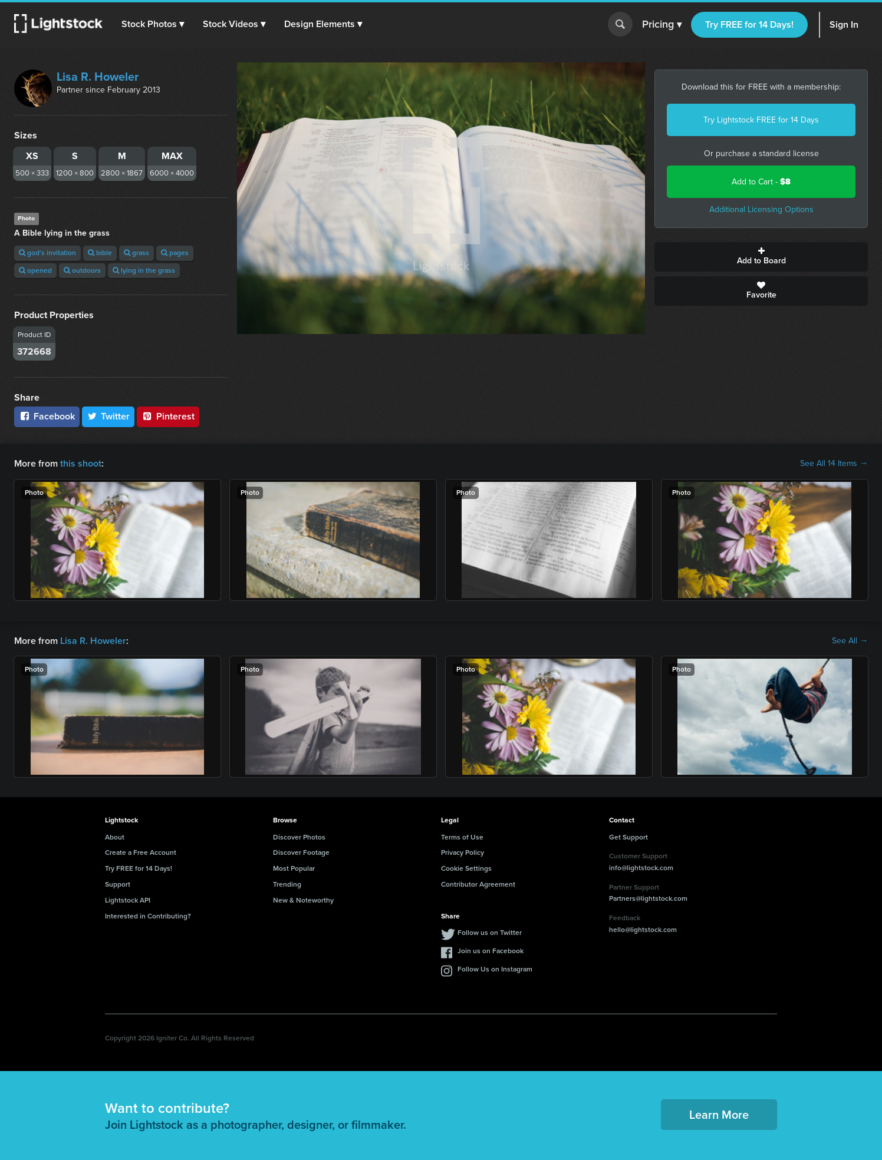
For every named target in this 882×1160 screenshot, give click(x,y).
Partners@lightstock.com (648, 898)
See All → (850, 641)
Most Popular (294, 868)
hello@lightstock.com (643, 929)
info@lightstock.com (641, 867)
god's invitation (47, 252)
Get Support (628, 837)
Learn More (719, 1114)
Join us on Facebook (491, 951)
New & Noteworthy (303, 900)
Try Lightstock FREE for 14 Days (761, 120)
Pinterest (168, 416)
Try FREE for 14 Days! (749, 24)
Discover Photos (299, 837)
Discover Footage (301, 852)
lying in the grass (144, 270)
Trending (287, 884)
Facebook (47, 416)
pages (175, 252)
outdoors (82, 270)
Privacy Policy (462, 852)
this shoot (80, 463)
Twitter (108, 416)
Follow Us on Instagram (495, 969)
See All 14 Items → (834, 464)
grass (136, 252)
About (114, 837)
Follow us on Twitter (490, 932)
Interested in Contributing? (148, 916)
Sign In (844, 24)
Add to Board (761, 257)
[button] (152, 24)
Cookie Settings (466, 868)
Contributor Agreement (478, 884)
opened (35, 270)
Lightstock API (127, 900)
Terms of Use (462, 837)
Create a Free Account (140, 852)
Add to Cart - (761, 182)
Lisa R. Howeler (98, 76)
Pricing (662, 25)
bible (100, 252)
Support (117, 884)
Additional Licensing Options (761, 209)
